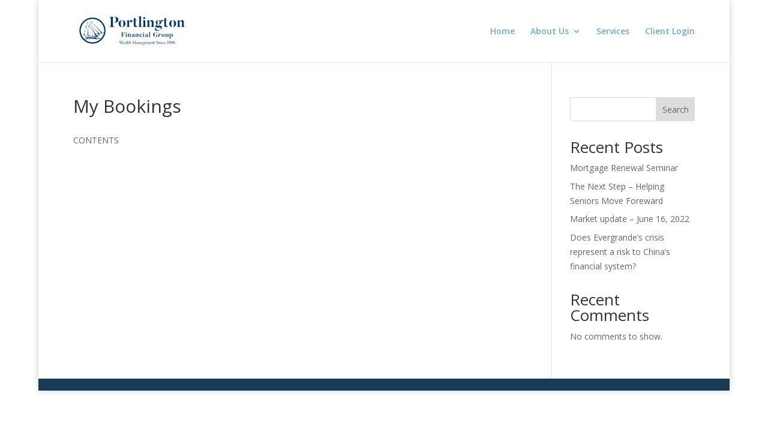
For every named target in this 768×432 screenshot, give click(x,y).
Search (675, 109)
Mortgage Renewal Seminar (624, 167)
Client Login (670, 32)
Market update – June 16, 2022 (629, 218)
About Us (549, 32)
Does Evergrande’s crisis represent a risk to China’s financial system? (620, 252)
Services (612, 32)
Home (502, 32)
